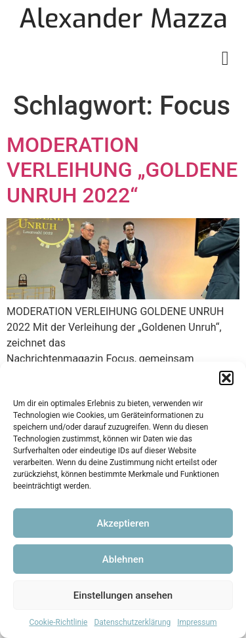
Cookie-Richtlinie (58, 622)
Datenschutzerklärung (132, 622)
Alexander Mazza (123, 18)
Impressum (196, 622)
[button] (226, 378)
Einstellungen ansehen (123, 595)
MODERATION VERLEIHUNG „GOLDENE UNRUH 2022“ (122, 170)
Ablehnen (123, 559)
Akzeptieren (122, 523)
